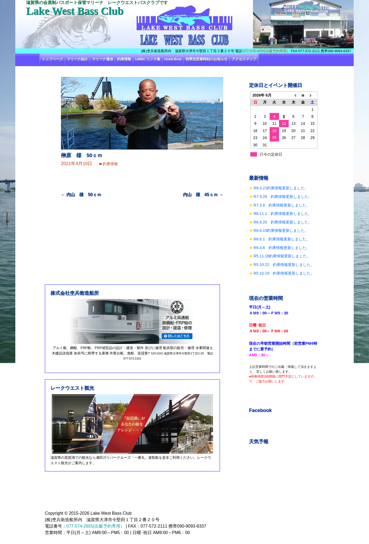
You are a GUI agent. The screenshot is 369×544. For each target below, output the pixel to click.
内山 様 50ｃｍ (81, 194)
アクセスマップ (244, 59)
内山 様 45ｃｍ (203, 194)
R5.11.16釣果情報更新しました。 (282, 256)
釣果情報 (124, 59)
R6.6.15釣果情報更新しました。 (281, 230)
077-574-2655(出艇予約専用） (266, 51)
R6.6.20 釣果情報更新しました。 (283, 222)
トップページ (52, 59)
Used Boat (173, 59)
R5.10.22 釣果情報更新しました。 (284, 264)
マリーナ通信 (102, 59)
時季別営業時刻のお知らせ (206, 59)
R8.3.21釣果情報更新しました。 (281, 188)
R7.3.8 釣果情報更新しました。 (282, 205)
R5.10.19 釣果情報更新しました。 (284, 273)
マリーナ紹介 (77, 59)
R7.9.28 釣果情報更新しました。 (283, 196)
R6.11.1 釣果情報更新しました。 (283, 213)
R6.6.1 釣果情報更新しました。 (282, 239)
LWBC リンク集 (147, 59)
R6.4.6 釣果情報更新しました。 (282, 248)
